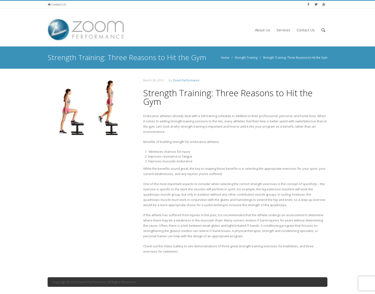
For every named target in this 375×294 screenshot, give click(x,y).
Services (283, 30)
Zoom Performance (186, 80)
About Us (262, 30)
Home (225, 58)
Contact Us (58, 4)
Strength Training (246, 58)
